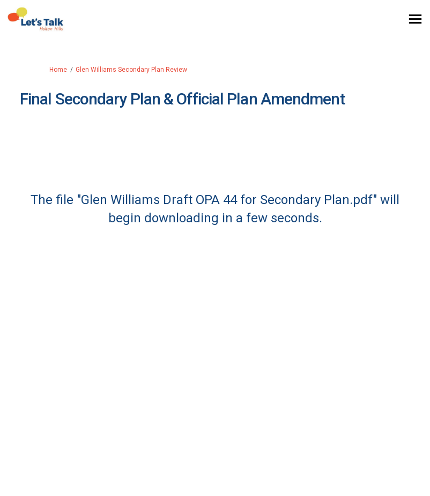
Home (58, 69)
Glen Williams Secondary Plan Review (131, 69)
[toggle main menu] (415, 19)
